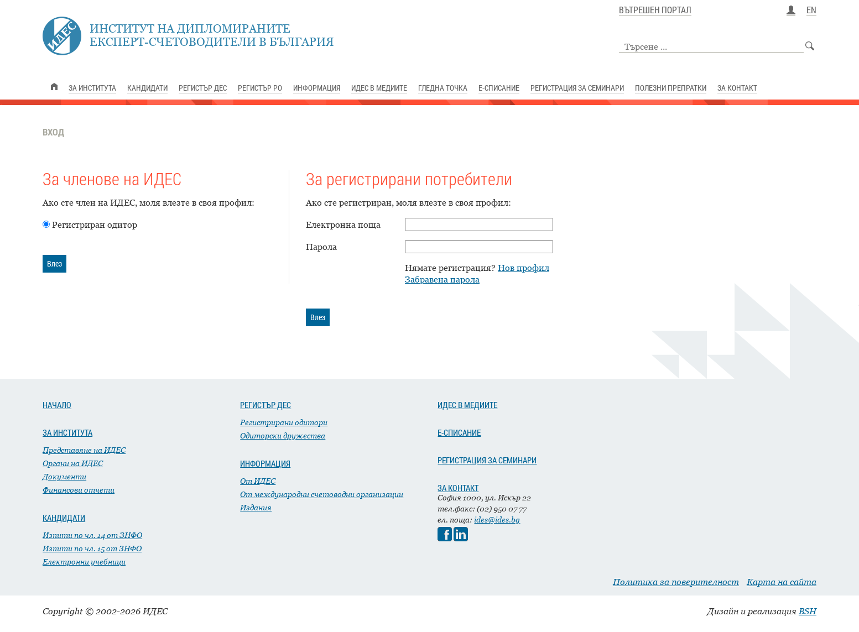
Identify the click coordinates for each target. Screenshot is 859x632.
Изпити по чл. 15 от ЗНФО (92, 548)
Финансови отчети (78, 489)
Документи (64, 476)
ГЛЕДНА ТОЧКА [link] (442, 87)
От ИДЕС (257, 480)
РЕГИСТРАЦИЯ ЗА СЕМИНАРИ (487, 460)
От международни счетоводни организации (321, 494)
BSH (807, 611)
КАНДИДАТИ (64, 517)
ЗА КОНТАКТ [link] (737, 87)
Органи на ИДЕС (73, 463)
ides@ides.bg (497, 519)
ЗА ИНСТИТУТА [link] (92, 87)
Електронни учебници (84, 561)
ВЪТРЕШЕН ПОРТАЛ (655, 10)
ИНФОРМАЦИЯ (265, 463)
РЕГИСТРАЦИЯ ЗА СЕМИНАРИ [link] (577, 87)
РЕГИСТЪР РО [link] (260, 87)
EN (811, 10)
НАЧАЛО (57, 404)
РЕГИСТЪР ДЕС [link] (203, 87)
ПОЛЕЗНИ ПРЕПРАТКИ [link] (670, 87)
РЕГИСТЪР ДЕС (265, 404)
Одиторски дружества (282, 435)
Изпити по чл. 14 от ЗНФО (92, 535)
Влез (54, 263)
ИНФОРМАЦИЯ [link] (316, 87)
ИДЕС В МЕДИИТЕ (467, 404)
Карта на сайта (781, 581)
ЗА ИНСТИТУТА (67, 432)
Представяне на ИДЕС (84, 450)
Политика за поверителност (676, 581)
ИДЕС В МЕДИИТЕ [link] (379, 87)
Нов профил (523, 268)
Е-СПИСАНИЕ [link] (498, 87)
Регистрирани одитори (283, 422)
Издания (256, 507)
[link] (54, 86)
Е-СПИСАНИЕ (459, 432)
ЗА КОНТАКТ (458, 487)
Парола (321, 247)
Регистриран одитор (94, 224)
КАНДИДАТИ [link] (147, 87)
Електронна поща (343, 224)
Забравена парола (442, 279)
